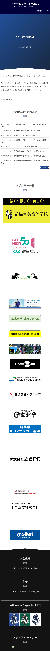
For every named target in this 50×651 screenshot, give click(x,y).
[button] (44, 3)
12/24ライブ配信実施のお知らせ (25, 136)
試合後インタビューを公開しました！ (27, 131)
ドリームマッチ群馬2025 (25, 4)
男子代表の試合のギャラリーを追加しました (29, 151)
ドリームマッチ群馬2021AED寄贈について (29, 147)
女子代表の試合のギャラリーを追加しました (29, 156)
